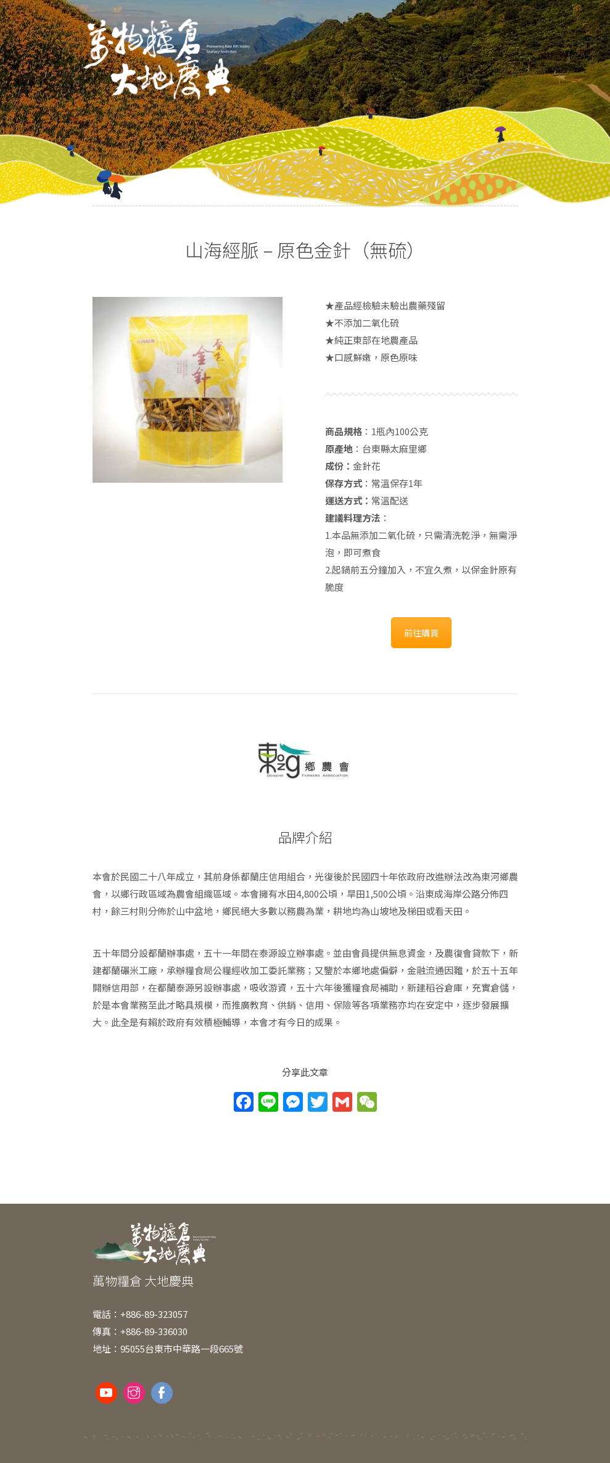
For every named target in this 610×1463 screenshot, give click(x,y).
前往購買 (421, 633)
